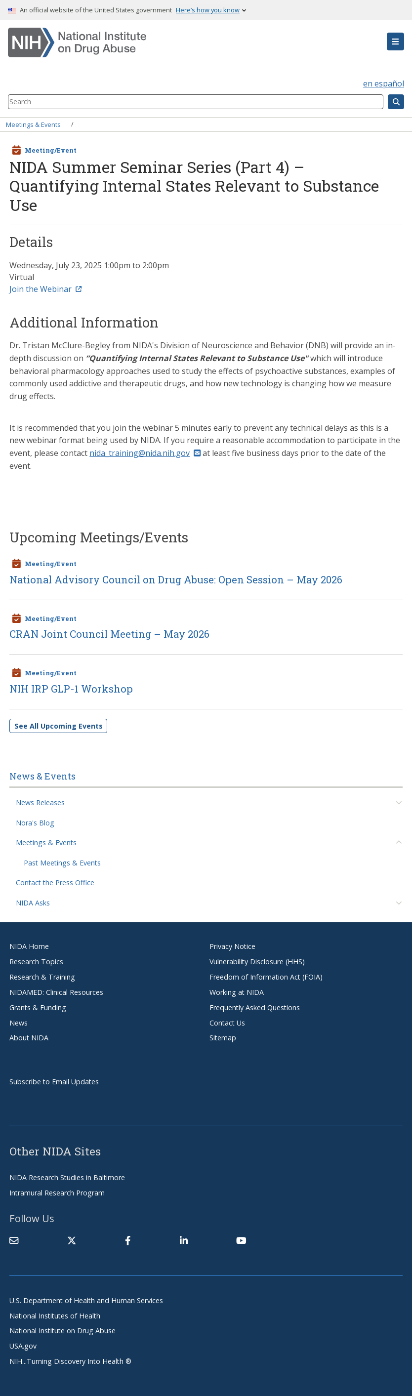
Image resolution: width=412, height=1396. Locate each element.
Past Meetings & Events (62, 862)
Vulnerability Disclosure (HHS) (257, 961)
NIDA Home (29, 946)
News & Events (42, 776)
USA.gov (23, 1346)
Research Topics (36, 961)
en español (383, 83)
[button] (395, 41)
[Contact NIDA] (13, 1240)
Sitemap (222, 1037)
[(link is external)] (71, 1240)
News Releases (40, 802)
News (18, 1022)
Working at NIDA (236, 992)
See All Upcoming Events (58, 726)
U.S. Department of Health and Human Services (86, 1300)
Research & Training (42, 977)
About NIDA (28, 1037)
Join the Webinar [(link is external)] (45, 289)
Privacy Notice (232, 946)
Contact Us (227, 1022)
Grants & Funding (37, 1007)
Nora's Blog (35, 822)
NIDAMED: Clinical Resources (56, 992)
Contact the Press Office (55, 882)
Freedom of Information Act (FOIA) (266, 977)
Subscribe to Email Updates (54, 1081)
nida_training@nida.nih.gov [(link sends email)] (145, 453)
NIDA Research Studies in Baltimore (67, 1177)
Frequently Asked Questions (254, 1007)
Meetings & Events (33, 124)
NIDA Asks (33, 902)
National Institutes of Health (54, 1315)
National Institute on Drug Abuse (62, 1330)
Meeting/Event (51, 150)
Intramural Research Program (57, 1192)
